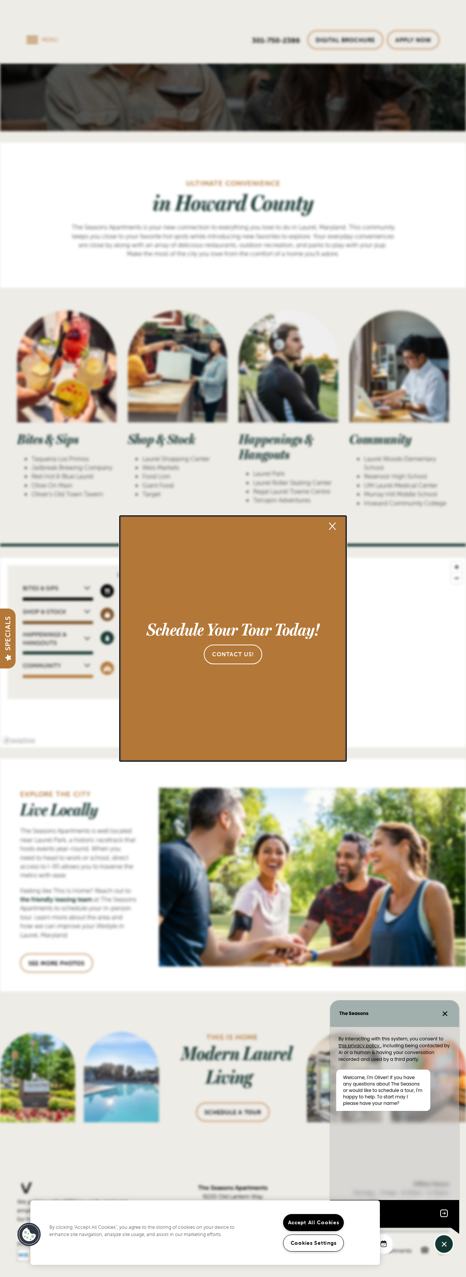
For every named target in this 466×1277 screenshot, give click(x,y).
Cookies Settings (314, 1242)
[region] (205, 1232)
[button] (233, 654)
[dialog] (233, 638)
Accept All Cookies (313, 1222)
